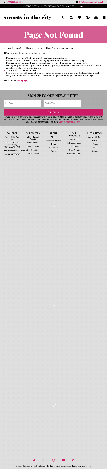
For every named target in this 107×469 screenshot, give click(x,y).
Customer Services (53, 140)
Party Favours (32, 143)
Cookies (95, 148)
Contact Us (53, 148)
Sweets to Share (33, 146)
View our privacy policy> (70, 121)
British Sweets (32, 150)
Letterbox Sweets (74, 143)
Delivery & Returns (95, 137)
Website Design (66, 466)
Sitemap (95, 151)
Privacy (95, 140)
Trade (53, 151)
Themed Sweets (32, 153)
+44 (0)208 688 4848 (13, 2)
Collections (74, 146)
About (53, 137)
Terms (95, 144)
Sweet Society (74, 150)
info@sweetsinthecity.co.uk (89, 2)
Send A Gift (74, 139)
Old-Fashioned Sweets (33, 138)
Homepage (22, 80)
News (53, 144)
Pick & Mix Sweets (74, 154)
